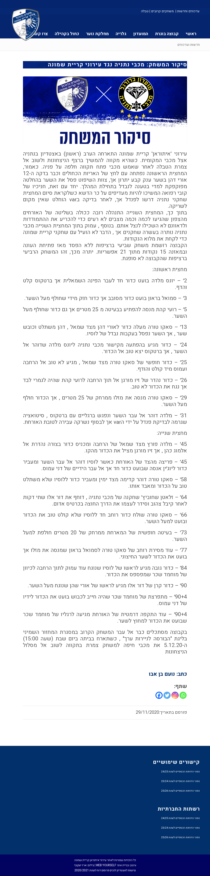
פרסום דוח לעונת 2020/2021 (91, 870)
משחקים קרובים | (161, 11)
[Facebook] (159, 695)
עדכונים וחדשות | (187, 11)
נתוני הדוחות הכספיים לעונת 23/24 (180, 781)
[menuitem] (187, 11)
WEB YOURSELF (106, 865)
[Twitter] (167, 695)
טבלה (144, 11)
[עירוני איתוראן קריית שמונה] (25, 25)
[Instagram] (175, 695)
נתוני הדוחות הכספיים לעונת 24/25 (180, 771)
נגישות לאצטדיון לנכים (123, 870)
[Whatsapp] (183, 695)
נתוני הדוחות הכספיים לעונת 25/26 (180, 791)
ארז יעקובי (80, 865)
